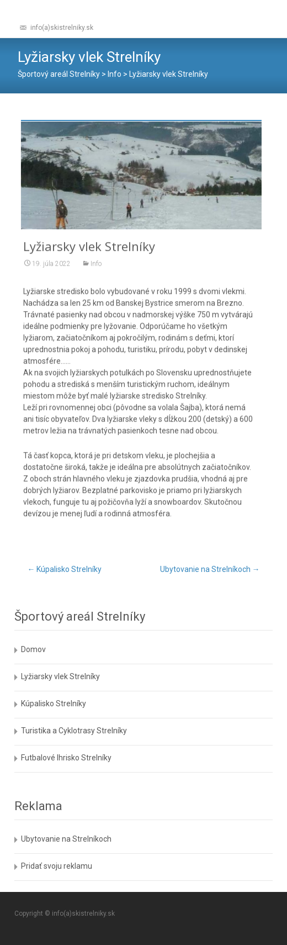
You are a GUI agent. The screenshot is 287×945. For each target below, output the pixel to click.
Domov (33, 649)
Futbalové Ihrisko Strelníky (66, 757)
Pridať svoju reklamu (56, 866)
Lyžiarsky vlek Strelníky (60, 676)
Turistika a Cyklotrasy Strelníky (74, 730)
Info (96, 268)
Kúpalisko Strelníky (64, 569)
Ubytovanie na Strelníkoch (210, 569)
